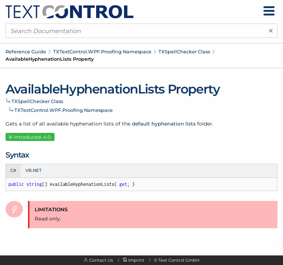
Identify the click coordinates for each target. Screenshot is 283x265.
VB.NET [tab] (33, 170)
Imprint (136, 260)
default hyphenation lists (164, 124)
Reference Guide (26, 51)
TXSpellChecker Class (184, 51)
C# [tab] (13, 170)
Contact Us (101, 260)
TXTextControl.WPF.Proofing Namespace (102, 51)
